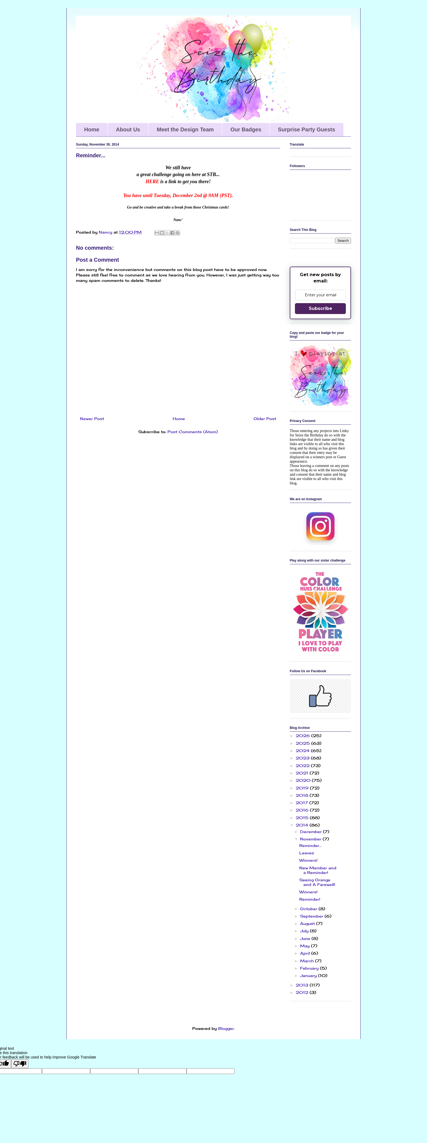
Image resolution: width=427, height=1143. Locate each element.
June (306, 938)
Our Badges (245, 129)
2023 (303, 758)
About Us (128, 129)
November (311, 839)
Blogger (226, 1028)
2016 (303, 810)
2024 (303, 750)
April (305, 953)
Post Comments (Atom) (192, 431)
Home (91, 129)
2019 (303, 788)
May (305, 945)
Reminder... (310, 845)
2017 (302, 802)
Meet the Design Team (185, 129)
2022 (303, 765)
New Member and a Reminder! (317, 870)
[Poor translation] (20, 1063)
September (312, 916)
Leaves (306, 853)
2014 (303, 825)
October (309, 908)
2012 (303, 992)
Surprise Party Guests (306, 129)
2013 (303, 985)
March (307, 960)
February (310, 968)
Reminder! (309, 899)
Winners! (308, 860)
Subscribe (320, 308)
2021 (303, 773)
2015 (303, 817)
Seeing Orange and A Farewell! (317, 882)
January (309, 975)
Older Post (265, 418)
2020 (304, 780)
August (308, 923)
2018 (303, 795)
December (311, 831)
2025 (303, 743)
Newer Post (92, 418)
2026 (303, 735)
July (305, 930)
